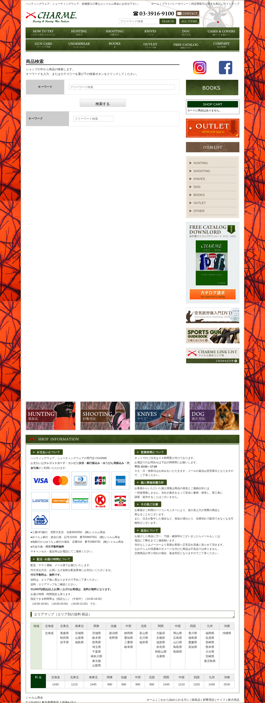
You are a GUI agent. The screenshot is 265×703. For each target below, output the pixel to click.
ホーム (155, 3)
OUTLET (200, 203)
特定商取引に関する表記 (206, 3)
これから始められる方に (174, 684)
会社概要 (134, 689)
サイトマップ (231, 3)
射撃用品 (208, 684)
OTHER (199, 211)
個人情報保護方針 (154, 689)
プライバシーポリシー (175, 3)
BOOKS (199, 195)
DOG (197, 187)
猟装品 (196, 684)
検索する (103, 104)
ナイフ (221, 684)
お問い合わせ (211, 689)
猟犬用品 (233, 684)
